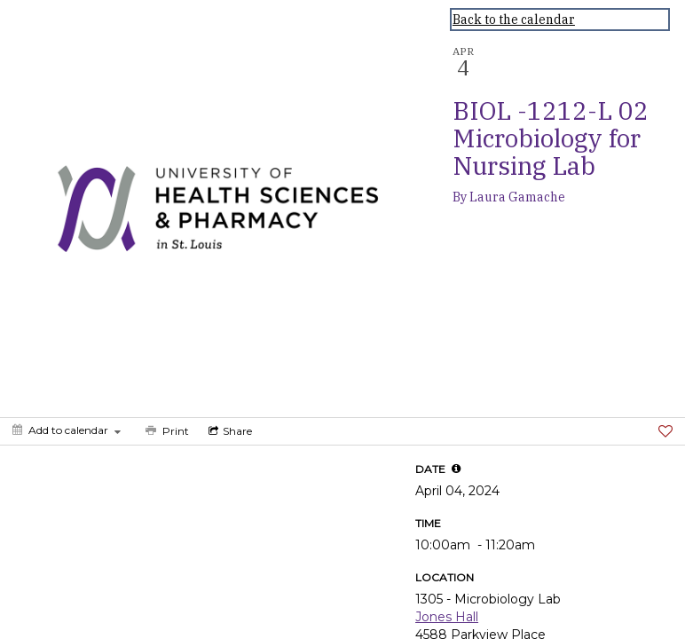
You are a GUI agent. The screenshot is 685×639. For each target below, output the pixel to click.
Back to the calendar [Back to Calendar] (514, 20)
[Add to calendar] (66, 430)
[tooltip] (456, 468)
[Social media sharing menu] (228, 431)
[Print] (165, 431)
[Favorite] (665, 431)
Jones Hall (446, 617)
